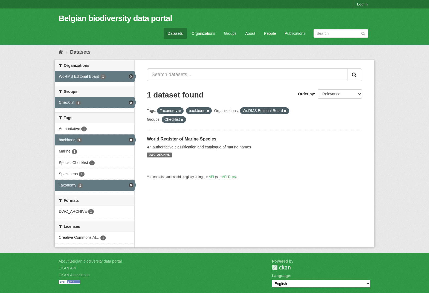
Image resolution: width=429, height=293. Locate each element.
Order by (306, 94)
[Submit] (363, 33)
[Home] (61, 52)
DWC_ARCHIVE (159, 155)
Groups (230, 33)
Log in (362, 4)
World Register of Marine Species (181, 139)
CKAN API (67, 268)
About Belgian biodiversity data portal (90, 261)
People (270, 33)
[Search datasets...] (247, 74)
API (211, 177)
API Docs (229, 177)
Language (281, 276)
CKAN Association (74, 275)
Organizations (203, 33)
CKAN (281, 267)
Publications (295, 33)
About (250, 33)
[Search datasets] (341, 33)
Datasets (175, 33)
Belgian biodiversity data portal (115, 18)
